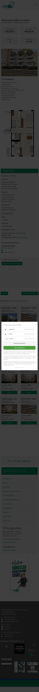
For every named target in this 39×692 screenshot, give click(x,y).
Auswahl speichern (20, 343)
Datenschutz (17, 367)
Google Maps (11, 329)
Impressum (22, 367)
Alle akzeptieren (19, 348)
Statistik (10, 334)
